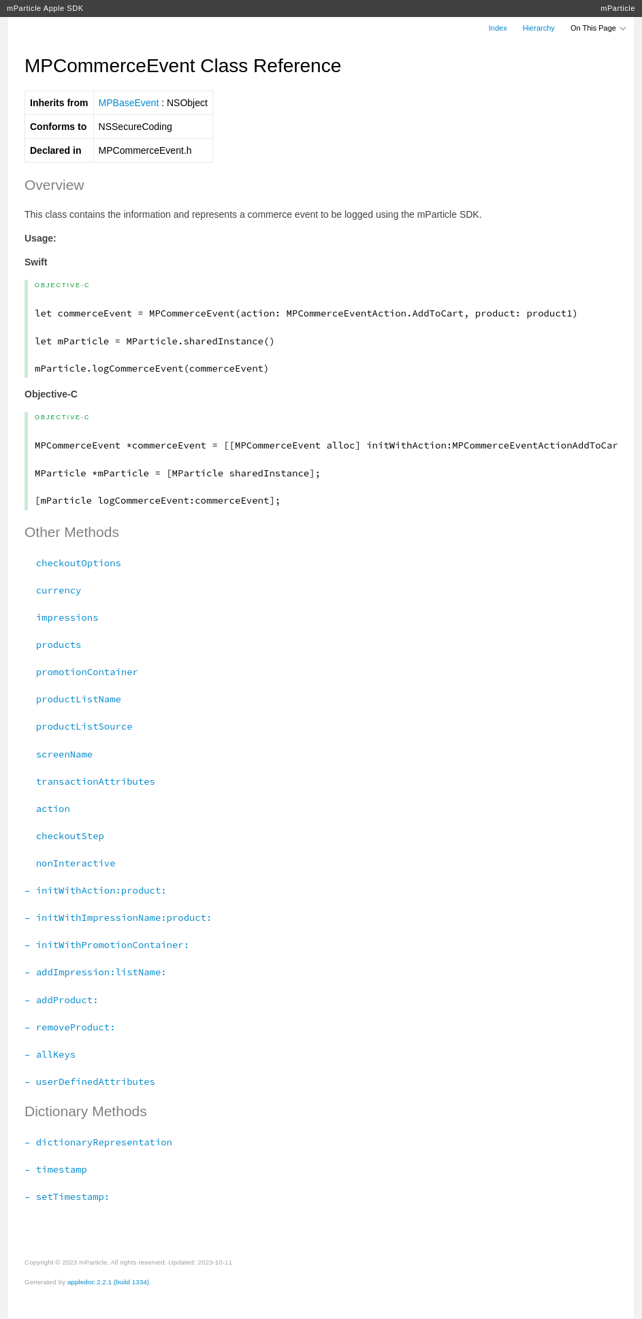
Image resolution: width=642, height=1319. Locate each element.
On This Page (599, 28)
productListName (73, 699)
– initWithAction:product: (96, 890)
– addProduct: (61, 1000)
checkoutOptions (73, 563)
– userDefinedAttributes (90, 1081)
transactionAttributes (90, 781)
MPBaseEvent (129, 102)
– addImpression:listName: (96, 972)
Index (498, 28)
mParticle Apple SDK (45, 8)
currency (53, 590)
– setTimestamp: (67, 1196)
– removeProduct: (70, 1027)
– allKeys (50, 1054)
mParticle (617, 8)
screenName (59, 754)
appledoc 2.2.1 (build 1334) (108, 1282)
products (53, 644)
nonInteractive (70, 863)
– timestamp (56, 1169)
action (47, 808)
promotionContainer (81, 672)
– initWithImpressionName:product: (118, 917)
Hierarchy (539, 28)
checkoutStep (64, 836)
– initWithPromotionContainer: (107, 945)
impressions (61, 617)
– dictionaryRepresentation (98, 1142)
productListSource (79, 726)
